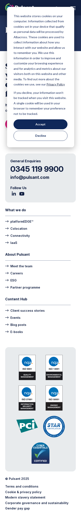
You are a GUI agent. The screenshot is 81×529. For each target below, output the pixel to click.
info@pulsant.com (29, 177)
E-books (14, 331)
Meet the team (18, 266)
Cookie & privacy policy (23, 492)
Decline (40, 135)
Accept (40, 124)
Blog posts (15, 324)
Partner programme (22, 287)
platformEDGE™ (19, 221)
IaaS (11, 242)
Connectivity (17, 235)
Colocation (16, 228)
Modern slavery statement (25, 497)
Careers (14, 273)
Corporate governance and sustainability (36, 503)
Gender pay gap (17, 508)
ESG (11, 280)
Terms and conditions (21, 486)
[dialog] (40, 77)
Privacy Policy (55, 84)
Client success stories (25, 310)
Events (13, 317)
